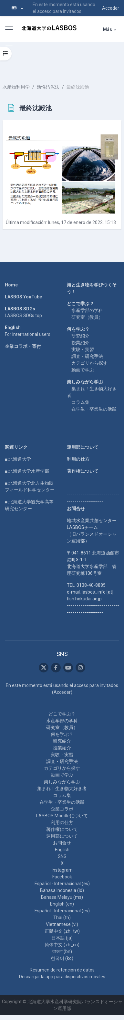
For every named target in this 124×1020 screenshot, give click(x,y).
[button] (17, 8)
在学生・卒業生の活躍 (94, 409)
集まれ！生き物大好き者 (62, 788)
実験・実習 (82, 349)
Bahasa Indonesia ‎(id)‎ (62, 890)
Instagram (62, 870)
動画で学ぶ (82, 369)
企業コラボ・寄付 (23, 346)
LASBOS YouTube (23, 296)
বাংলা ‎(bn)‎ (62, 951)
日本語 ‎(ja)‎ (62, 937)
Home (11, 284)
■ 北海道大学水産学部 (27, 471)
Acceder (110, 8)
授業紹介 (80, 342)
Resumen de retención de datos (62, 969)
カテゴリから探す (89, 363)
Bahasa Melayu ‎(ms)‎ (62, 897)
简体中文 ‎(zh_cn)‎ (62, 944)
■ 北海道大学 (18, 459)
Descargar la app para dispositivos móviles (62, 976)
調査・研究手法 (87, 356)
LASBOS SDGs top (23, 315)
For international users (27, 334)
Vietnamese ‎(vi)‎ (62, 924)
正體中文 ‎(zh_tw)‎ (62, 931)
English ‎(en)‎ (62, 904)
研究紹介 (80, 335)
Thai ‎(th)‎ (62, 917)
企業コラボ (62, 808)
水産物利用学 (16, 87)
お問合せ (62, 842)
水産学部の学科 (87, 310)
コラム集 (80, 402)
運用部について (82, 447)
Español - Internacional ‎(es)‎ (62, 883)
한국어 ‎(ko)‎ (62, 958)
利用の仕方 (78, 459)
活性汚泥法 (48, 87)
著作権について (82, 471)
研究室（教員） (87, 317)
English (62, 849)
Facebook (62, 876)
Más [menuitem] (107, 29)
